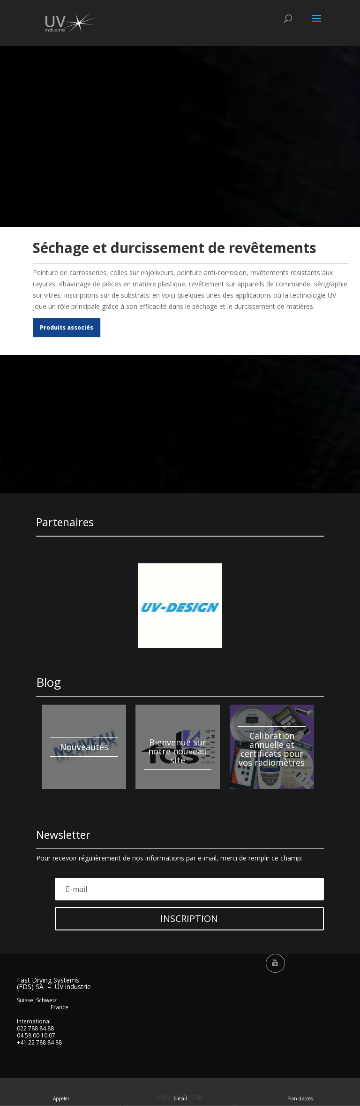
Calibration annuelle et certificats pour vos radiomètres (272, 749)
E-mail (180, 1092)
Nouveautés (84, 747)
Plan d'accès (300, 1092)
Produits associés (66, 327)
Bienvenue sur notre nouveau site (177, 751)
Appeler (61, 1092)
